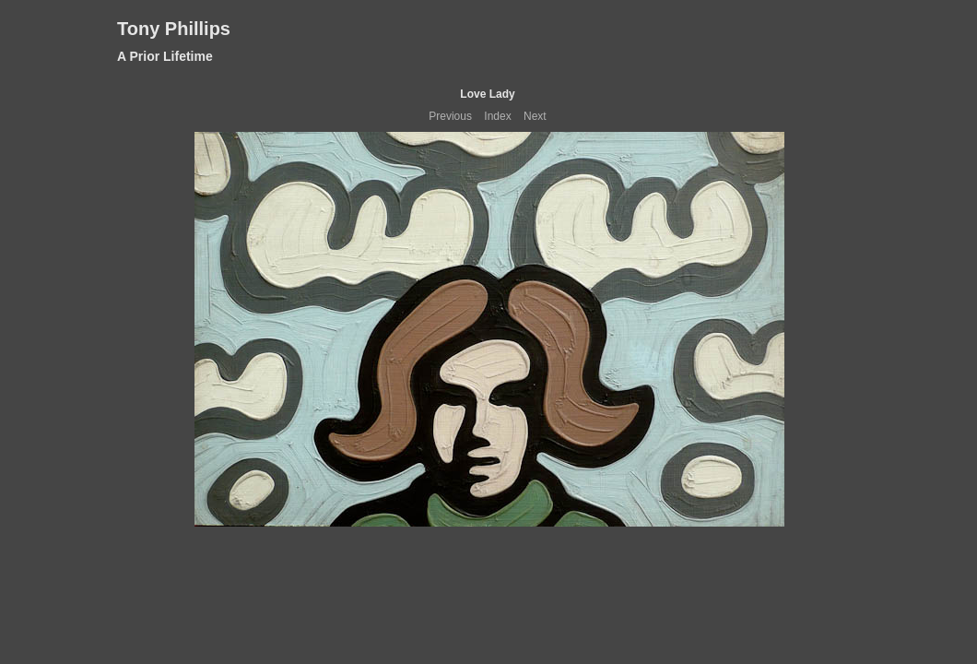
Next (535, 116)
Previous (450, 116)
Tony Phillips (173, 28)
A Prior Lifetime (165, 56)
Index (497, 116)
